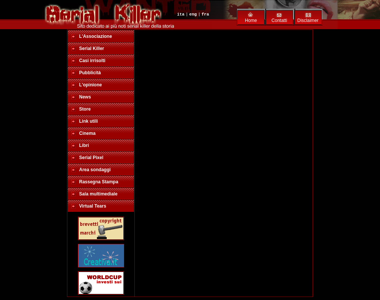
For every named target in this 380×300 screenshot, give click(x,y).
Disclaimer (307, 20)
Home (251, 20)
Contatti (279, 20)
